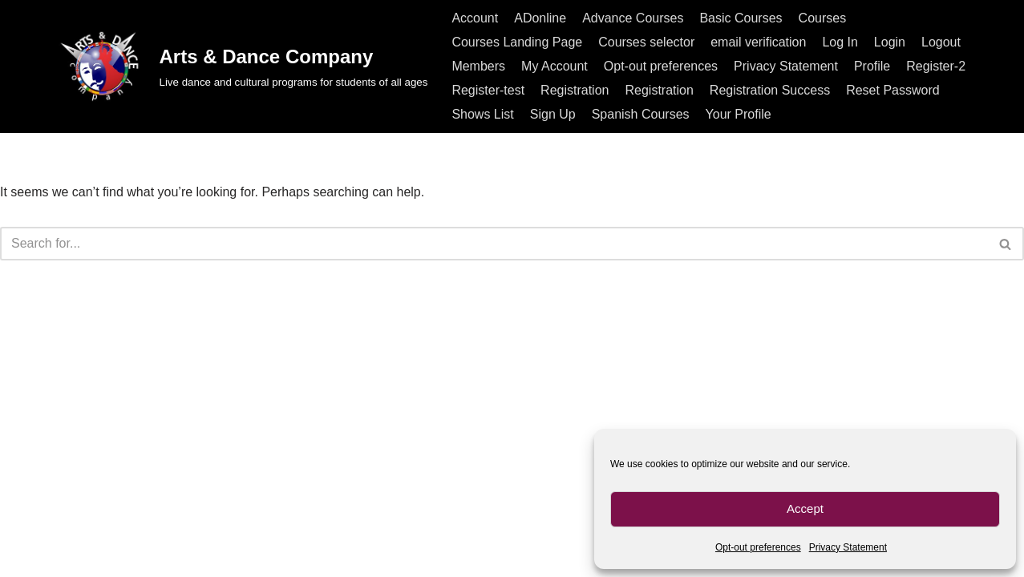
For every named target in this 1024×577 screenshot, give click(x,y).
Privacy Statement (848, 547)
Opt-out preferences (758, 547)
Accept (805, 508)
